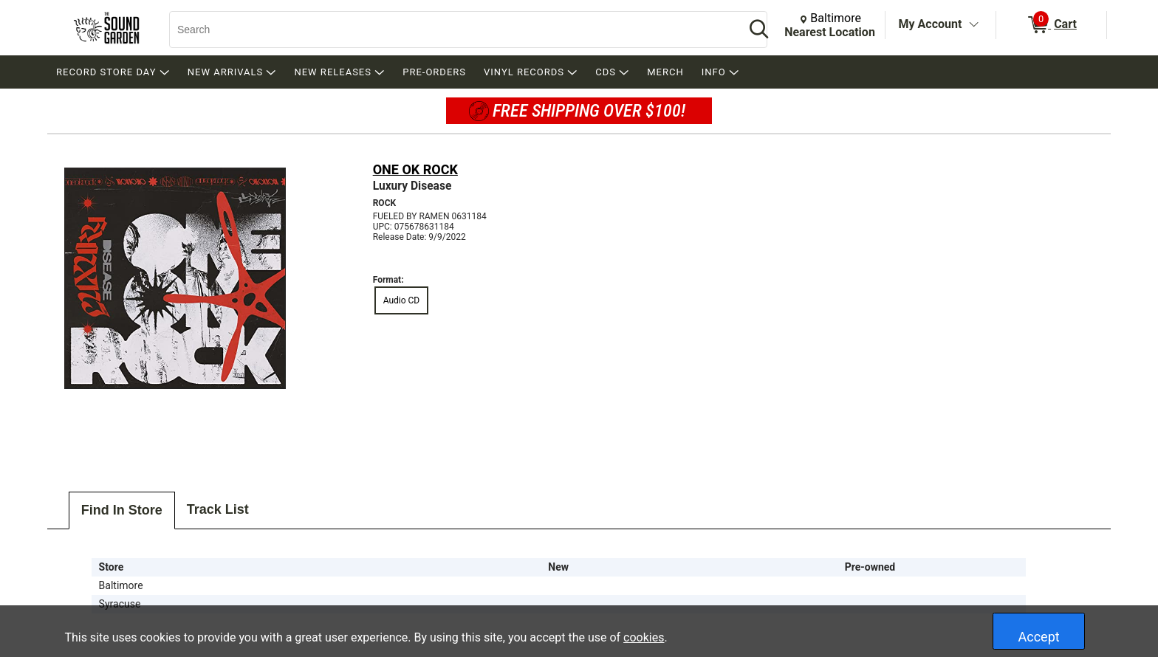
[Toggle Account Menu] (973, 25)
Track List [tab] (218, 509)
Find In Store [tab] (121, 510)
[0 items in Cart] (1051, 25)
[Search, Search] (450, 29)
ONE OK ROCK (415, 169)
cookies (643, 637)
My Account (930, 24)
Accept (1039, 636)
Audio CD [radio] (401, 300)
